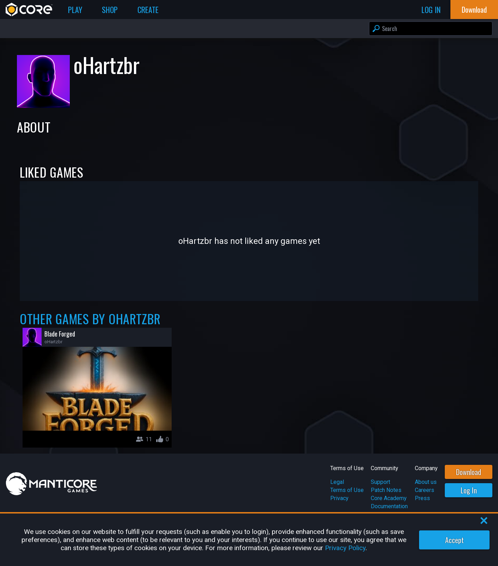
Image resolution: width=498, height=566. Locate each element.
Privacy (339, 498)
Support (380, 482)
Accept (454, 540)
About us (426, 482)
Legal (337, 482)
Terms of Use (347, 490)
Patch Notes (386, 490)
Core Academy (389, 498)
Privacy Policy (345, 548)
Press (422, 498)
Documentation (389, 506)
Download (468, 472)
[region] (249, 540)
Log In (469, 490)
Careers (424, 490)
